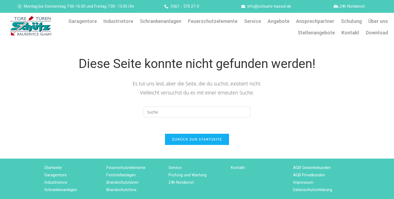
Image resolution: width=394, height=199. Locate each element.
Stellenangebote (316, 32)
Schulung (351, 21)
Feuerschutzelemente (212, 21)
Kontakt (350, 32)
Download (377, 32)
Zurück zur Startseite (197, 139)
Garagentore (82, 21)
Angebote (278, 21)
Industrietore (118, 21)
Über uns (378, 21)
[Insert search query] (197, 111)
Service (252, 21)
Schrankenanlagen (160, 21)
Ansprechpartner (315, 21)
